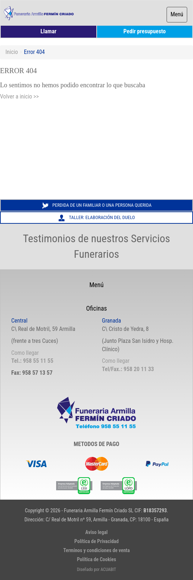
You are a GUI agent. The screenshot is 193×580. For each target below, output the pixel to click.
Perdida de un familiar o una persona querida (97, 205)
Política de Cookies (96, 559)
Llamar (48, 31)
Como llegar (25, 352)
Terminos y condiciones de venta (96, 550)
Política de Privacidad (96, 541)
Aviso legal (96, 532)
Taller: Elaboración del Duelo (96, 218)
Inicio (11, 52)
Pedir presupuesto (144, 31)
